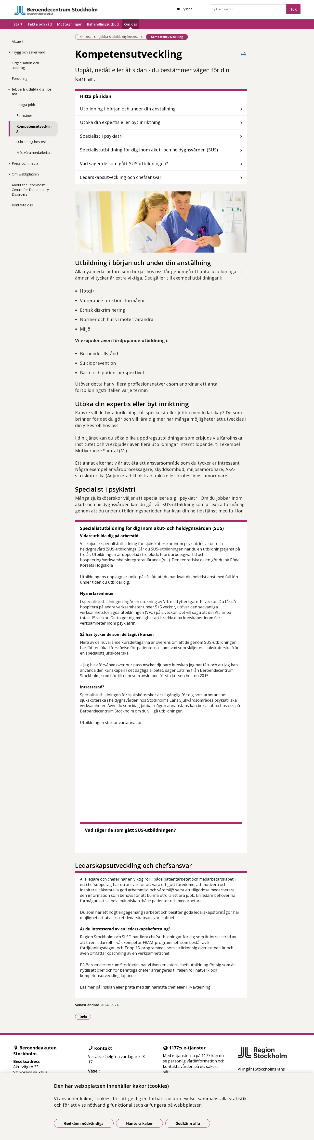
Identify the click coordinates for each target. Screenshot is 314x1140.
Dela (85, 1016)
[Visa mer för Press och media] (8, 163)
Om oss (130, 24)
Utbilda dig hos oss (31, 141)
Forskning (19, 78)
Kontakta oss (22, 205)
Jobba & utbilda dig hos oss (32, 91)
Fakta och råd (40, 24)
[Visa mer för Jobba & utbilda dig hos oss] (8, 89)
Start (18, 24)
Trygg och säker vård (28, 52)
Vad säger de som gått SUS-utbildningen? (124, 163)
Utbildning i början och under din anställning (128, 109)
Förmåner (24, 115)
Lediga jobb (25, 104)
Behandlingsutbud (103, 24)
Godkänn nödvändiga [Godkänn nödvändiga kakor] (84, 1123)
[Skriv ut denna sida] (243, 54)
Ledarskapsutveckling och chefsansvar (120, 177)
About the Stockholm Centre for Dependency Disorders (30, 190)
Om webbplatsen (25, 174)
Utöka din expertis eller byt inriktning (120, 122)
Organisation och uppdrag (25, 65)
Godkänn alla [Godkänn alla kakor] (187, 1123)
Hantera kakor (139, 1123)
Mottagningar (69, 24)
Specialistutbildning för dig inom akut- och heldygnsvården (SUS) (149, 150)
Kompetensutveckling (34, 128)
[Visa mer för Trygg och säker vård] (8, 52)
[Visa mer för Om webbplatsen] (8, 174)
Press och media (25, 163)
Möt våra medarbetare (34, 152)
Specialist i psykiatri (101, 136)
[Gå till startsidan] (55, 10)
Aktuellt (18, 41)
